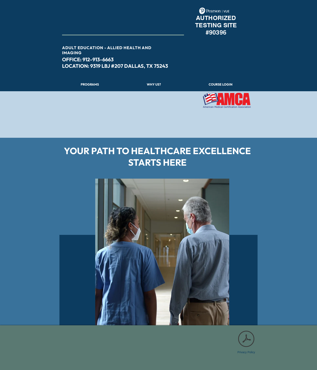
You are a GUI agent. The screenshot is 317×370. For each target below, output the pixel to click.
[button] (220, 84)
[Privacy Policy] (246, 341)
